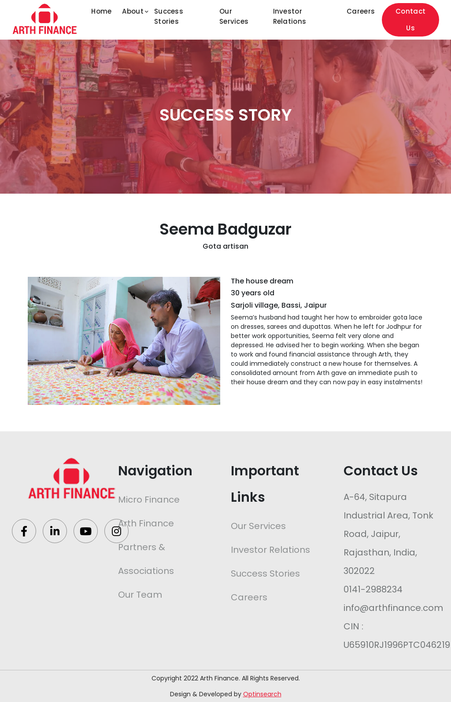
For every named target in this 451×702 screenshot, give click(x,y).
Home (101, 11)
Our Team (140, 594)
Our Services (233, 16)
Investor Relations (290, 16)
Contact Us (410, 20)
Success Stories (168, 16)
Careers (361, 11)
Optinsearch (262, 694)
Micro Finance (149, 499)
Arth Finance (146, 523)
